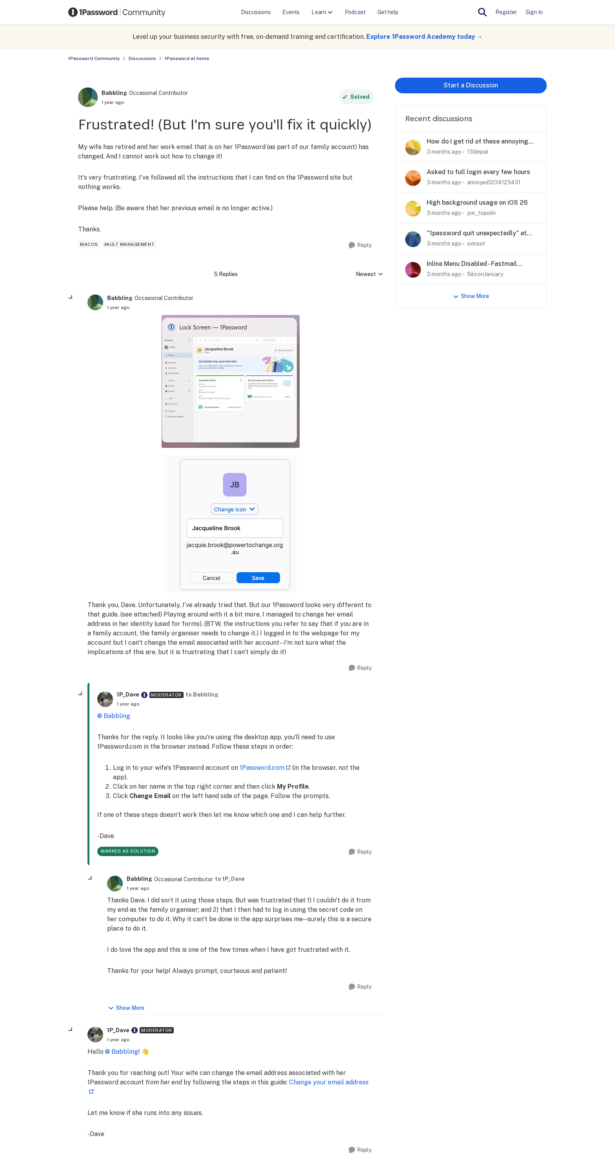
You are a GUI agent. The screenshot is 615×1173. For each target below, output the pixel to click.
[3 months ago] (444, 152)
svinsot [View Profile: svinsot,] (476, 243)
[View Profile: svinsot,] (413, 239)
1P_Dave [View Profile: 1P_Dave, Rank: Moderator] (128, 694)
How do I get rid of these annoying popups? (477, 142)
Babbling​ (117, 716)
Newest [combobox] (369, 274)
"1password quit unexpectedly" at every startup (477, 233)
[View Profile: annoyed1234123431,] (413, 178)
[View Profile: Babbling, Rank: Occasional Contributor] (88, 97)
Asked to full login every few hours (478, 172)
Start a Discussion (471, 85)
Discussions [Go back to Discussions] (142, 58)
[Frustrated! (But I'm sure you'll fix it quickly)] (118, 307)
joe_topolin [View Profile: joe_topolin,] (481, 213)
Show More (126, 1008)
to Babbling (202, 694)
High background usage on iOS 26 (477, 202)
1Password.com (262, 767)
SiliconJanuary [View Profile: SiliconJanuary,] (485, 274)
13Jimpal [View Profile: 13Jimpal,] (477, 152)
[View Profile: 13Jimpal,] (413, 147)
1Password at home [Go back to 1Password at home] (187, 58)
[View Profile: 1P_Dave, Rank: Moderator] (105, 699)
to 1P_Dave (230, 879)
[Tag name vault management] (129, 244)
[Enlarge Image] (231, 381)
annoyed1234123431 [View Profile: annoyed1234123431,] (493, 182)
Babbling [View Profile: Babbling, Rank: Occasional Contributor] (114, 93)
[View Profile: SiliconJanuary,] (413, 270)
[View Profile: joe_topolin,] (413, 208)
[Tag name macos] (89, 244)
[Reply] (360, 245)
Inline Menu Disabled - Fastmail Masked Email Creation (472, 264)
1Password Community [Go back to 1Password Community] (94, 58)
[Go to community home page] (117, 12)
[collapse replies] (71, 297)
